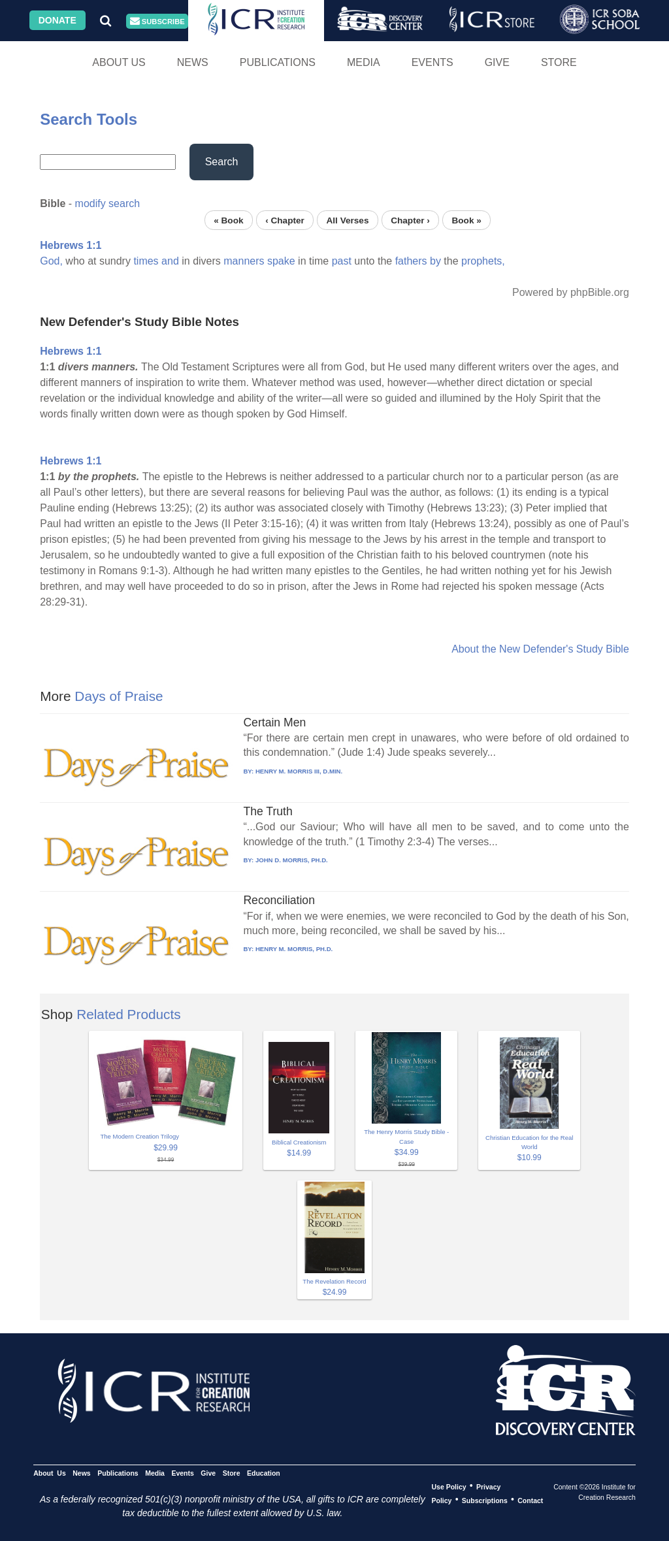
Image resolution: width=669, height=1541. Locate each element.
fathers (411, 261)
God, (51, 261)
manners (243, 261)
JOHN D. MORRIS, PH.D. (291, 860)
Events (432, 62)
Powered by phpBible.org (570, 292)
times (145, 261)
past (341, 261)
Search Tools (88, 119)
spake (281, 261)
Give (497, 62)
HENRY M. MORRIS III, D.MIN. (298, 771)
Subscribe (157, 21)
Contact (530, 1500)
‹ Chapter (284, 220)
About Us (119, 62)
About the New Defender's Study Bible (540, 649)
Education (263, 1472)
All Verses (348, 220)
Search (221, 161)
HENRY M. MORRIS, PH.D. (294, 948)
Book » (466, 220)
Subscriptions (485, 1500)
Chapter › (410, 220)
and (170, 261)
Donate (57, 20)
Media (363, 62)
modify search (107, 203)
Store (559, 62)
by (435, 261)
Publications (278, 62)
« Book (228, 220)
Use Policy (448, 1486)
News (192, 62)
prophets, (483, 261)
